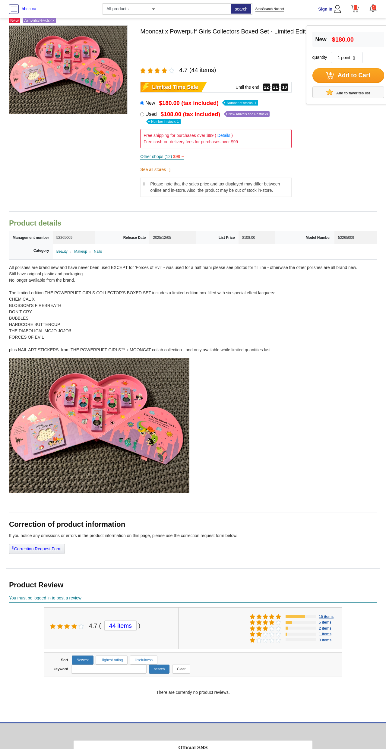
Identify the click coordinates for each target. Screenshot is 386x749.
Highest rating (111, 660)
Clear (181, 669)
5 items (325, 622)
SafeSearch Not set (269, 9)
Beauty (62, 251)
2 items (325, 628)
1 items (325, 634)
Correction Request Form (37, 548)
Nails (98, 251)
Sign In (325, 9)
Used (207, 117)
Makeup (80, 251)
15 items (326, 616)
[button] (373, 8)
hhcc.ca (29, 8)
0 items (325, 640)
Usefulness (144, 660)
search (241, 9)
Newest (83, 660)
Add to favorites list (348, 92)
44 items (120, 625)
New (201, 103)
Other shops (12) (162, 156)
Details (223, 135)
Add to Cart (348, 76)
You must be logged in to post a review (45, 598)
